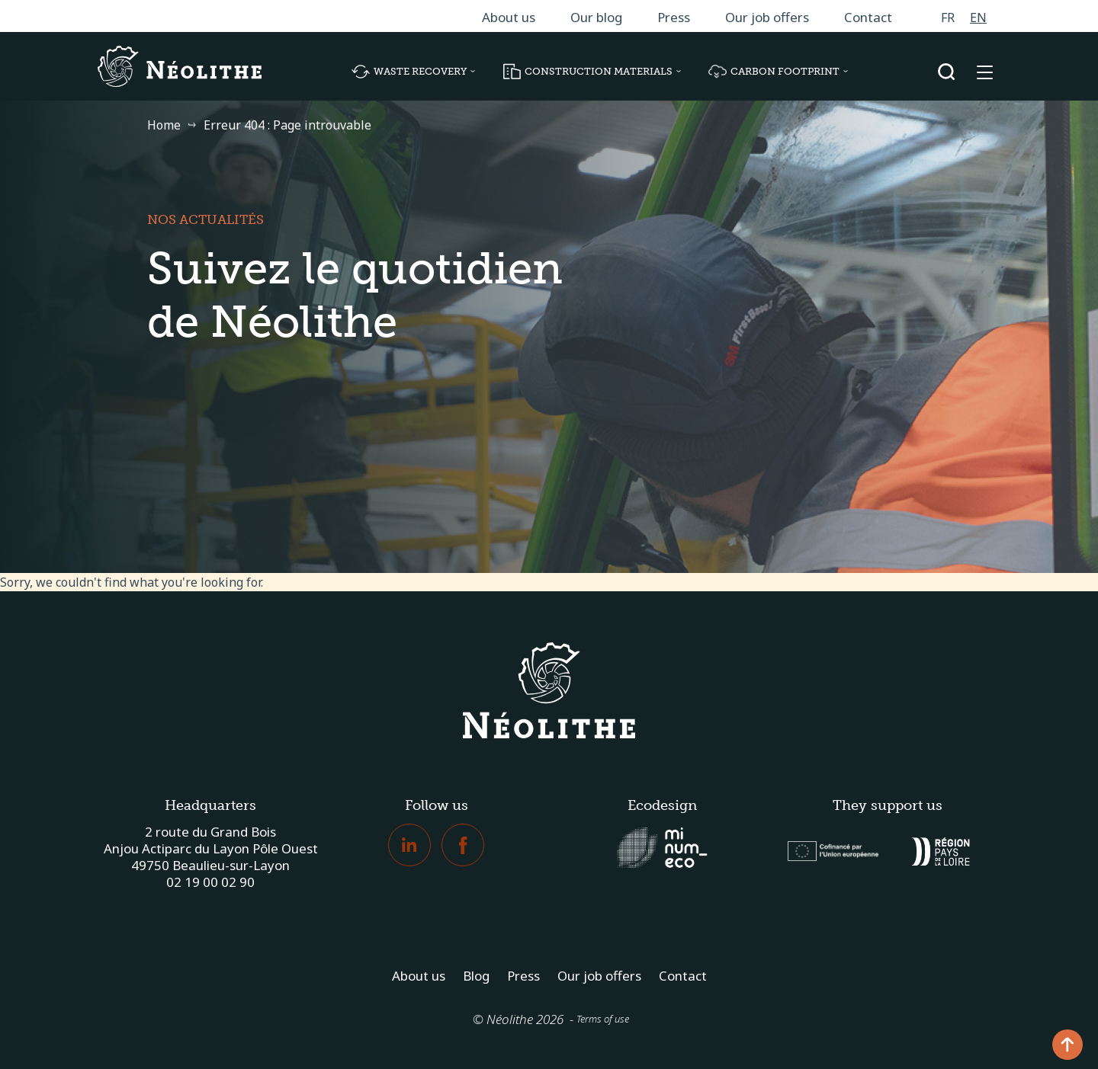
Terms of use (602, 1019)
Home (164, 125)
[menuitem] (947, 17)
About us (508, 17)
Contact (868, 17)
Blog (476, 976)
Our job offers (767, 17)
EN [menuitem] (978, 17)
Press (673, 17)
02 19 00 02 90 (210, 882)
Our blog (596, 17)
